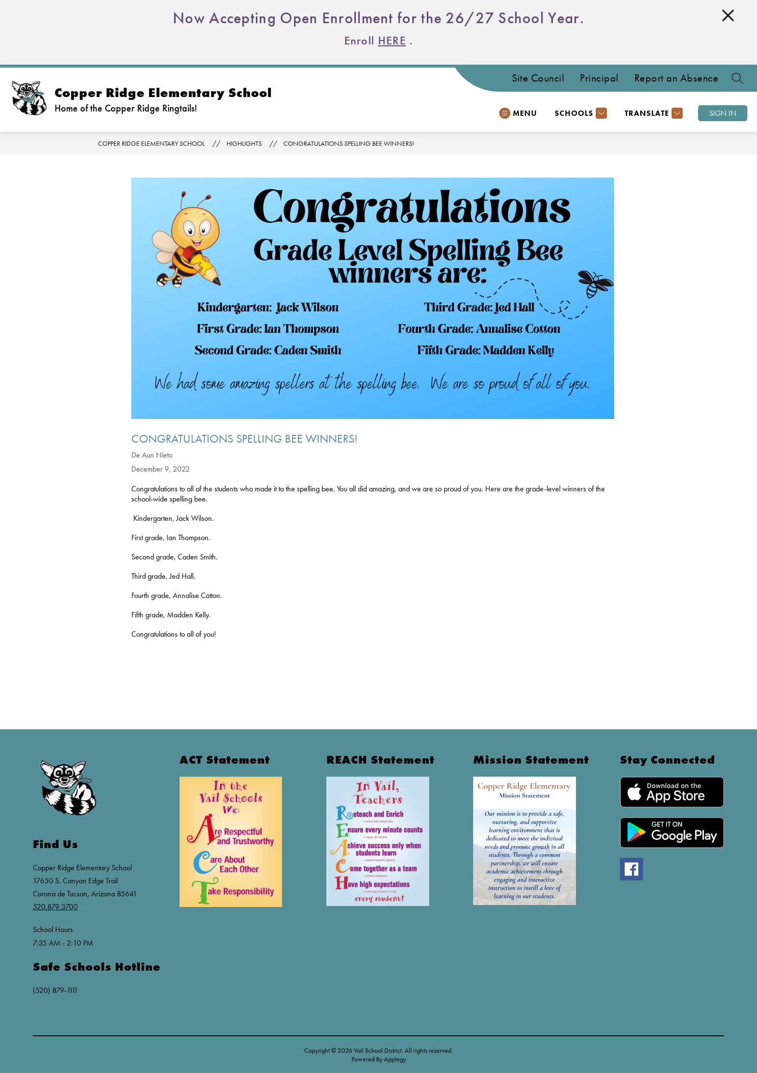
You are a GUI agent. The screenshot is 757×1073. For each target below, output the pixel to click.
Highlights (244, 143)
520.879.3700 (55, 907)
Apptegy (395, 1059)
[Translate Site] (652, 113)
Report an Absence (676, 78)
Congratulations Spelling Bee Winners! (348, 143)
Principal (599, 78)
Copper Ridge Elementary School (151, 143)
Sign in (722, 113)
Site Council (538, 78)
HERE (392, 40)
